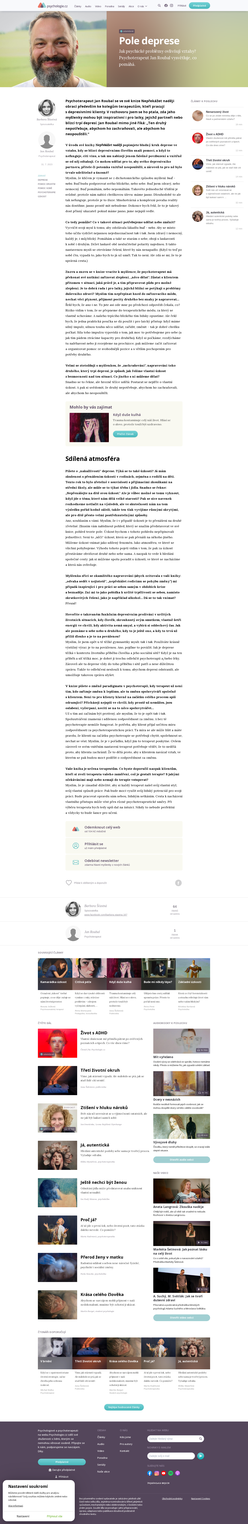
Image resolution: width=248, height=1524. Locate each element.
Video (98, 6)
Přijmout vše (54, 1516)
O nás (141, 6)
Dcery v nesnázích (166, 1099)
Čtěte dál (45, 1023)
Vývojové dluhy (165, 1142)
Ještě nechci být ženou (104, 1182)
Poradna (109, 6)
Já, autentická (215, 212)
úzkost (42, 196)
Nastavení (23, 1516)
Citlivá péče (83, 982)
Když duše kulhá (127, 414)
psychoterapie (47, 192)
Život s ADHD (215, 134)
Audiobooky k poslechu (170, 1023)
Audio (88, 6)
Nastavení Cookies (200, 1498)
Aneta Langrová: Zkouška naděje (178, 1207)
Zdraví (41, 176)
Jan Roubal (47, 151)
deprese (43, 180)
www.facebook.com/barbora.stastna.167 (105, 914)
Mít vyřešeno (163, 1057)
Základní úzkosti (189, 982)
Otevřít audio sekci (182, 1159)
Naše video (160, 1173)
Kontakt (124, 1451)
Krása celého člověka (102, 1294)
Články (77, 6)
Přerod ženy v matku (102, 1257)
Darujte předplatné (62, 1469)
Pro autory (126, 1444)
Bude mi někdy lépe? (158, 982)
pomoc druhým (46, 184)
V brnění (46, 1361)
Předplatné (199, 5)
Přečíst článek (125, 434)
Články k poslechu (204, 101)
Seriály (121, 6)
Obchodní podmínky (172, 1498)
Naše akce (103, 1471)
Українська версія (158, 1483)
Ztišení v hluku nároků (220, 186)
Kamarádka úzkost (53, 982)
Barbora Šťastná (47, 119)
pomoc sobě (45, 188)
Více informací (15, 1505)
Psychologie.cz (53, 5)
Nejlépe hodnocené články (124, 1407)
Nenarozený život (217, 111)
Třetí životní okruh (218, 160)
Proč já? (89, 1219)
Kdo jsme (125, 1437)
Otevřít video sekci (182, 1317)
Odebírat (200, 1456)
